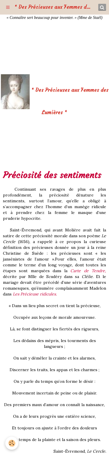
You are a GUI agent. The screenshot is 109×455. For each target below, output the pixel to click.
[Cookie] (11, 443)
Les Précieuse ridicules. (35, 294)
